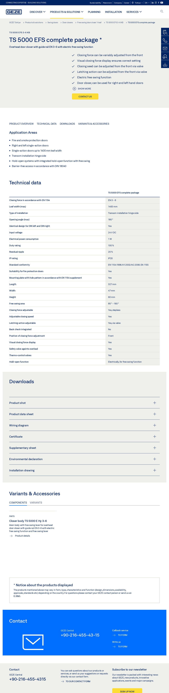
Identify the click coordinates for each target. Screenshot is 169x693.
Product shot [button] (82, 402)
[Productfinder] (165, 32)
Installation (113, 11)
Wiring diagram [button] (82, 425)
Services (132, 11)
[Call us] (165, 40)
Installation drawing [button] (82, 470)
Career (126, 3)
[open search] (161, 11)
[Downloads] (165, 64)
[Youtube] (161, 3)
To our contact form (78, 681)
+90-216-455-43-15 (80, 635)
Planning (94, 11)
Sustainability (95, 3)
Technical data (47, 123)
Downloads (67, 123)
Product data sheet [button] (82, 414)
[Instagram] (156, 3)
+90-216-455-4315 (27, 679)
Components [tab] (18, 502)
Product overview (21, 123)
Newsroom (107, 3)
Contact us (85, 96)
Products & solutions (65, 11)
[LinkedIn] (153, 3)
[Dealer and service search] (165, 56)
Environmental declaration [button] (82, 459)
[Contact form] (165, 48)
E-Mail (17, 596)
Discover (36, 11)
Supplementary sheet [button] (82, 447)
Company (118, 3)
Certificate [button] (82, 436)
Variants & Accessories (93, 123)
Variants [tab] (36, 502)
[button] (137, 3)
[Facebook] (158, 3)
